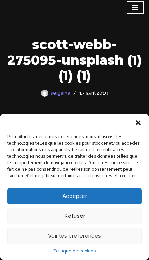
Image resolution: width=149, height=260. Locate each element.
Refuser (74, 216)
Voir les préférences (74, 236)
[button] (138, 122)
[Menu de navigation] (135, 7)
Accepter (74, 196)
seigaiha (60, 93)
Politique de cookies (74, 251)
